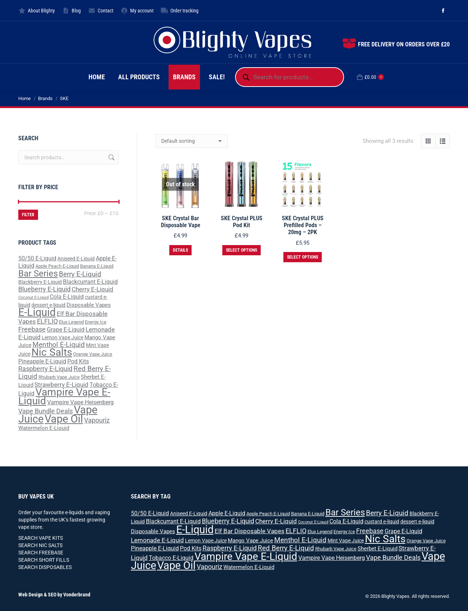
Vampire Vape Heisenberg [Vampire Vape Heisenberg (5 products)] (80, 402)
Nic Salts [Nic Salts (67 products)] (51, 352)
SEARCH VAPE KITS (40, 538)
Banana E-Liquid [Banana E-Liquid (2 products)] (96, 266)
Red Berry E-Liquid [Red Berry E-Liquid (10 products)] (286, 548)
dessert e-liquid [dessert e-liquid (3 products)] (48, 305)
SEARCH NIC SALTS (40, 545)
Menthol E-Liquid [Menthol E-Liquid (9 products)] (59, 345)
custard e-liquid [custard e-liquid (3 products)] (382, 521)
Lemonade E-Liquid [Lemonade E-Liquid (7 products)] (157, 540)
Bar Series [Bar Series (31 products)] (38, 273)
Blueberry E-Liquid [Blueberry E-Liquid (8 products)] (44, 289)
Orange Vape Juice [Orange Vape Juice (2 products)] (92, 354)
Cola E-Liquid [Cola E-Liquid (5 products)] (67, 296)
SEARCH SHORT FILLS (43, 560)
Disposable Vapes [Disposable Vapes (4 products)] (89, 305)
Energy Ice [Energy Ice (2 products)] (95, 322)
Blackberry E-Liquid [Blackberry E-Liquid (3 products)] (40, 282)
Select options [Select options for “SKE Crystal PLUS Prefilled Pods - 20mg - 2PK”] (302, 257)
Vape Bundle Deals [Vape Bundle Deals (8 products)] (45, 411)
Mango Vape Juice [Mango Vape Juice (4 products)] (250, 540)
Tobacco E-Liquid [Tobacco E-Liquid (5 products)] (171, 557)
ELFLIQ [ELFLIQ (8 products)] (47, 321)
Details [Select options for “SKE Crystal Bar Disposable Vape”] (180, 250)
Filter (28, 214)
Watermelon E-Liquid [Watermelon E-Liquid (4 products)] (43, 428)
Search (110, 157)
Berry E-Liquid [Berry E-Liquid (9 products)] (80, 274)
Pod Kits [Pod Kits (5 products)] (78, 361)
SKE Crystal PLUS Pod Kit (242, 222)
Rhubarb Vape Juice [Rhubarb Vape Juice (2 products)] (59, 377)
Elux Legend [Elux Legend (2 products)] (71, 322)
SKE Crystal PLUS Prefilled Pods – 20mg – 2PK (303, 225)
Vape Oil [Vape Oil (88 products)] (64, 419)
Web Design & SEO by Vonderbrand (54, 594)
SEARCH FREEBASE (40, 552)
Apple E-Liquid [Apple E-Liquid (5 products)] (226, 513)
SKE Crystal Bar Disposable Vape (180, 222)
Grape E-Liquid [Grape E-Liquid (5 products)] (65, 329)
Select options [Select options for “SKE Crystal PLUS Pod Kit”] (241, 250)
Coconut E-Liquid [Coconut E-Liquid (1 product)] (33, 297)
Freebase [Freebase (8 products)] (32, 329)
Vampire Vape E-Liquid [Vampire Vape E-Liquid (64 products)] (64, 396)
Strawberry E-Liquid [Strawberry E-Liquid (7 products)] (61, 384)
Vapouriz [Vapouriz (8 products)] (97, 420)
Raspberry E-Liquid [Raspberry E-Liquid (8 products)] (45, 369)
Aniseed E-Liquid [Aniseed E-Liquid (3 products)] (76, 258)
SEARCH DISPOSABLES (45, 567)
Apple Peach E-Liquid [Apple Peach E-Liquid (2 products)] (57, 266)
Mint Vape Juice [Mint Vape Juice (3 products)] (346, 540)
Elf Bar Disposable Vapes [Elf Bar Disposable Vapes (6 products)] (249, 531)
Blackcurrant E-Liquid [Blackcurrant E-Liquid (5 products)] (90, 281)
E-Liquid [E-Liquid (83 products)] (37, 312)
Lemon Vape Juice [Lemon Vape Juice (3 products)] (62, 337)
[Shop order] (191, 141)
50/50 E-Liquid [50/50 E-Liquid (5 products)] (37, 258)
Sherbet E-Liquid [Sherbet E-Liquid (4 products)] (377, 548)
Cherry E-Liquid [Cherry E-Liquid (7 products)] (92, 289)
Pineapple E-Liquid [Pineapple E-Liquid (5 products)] (42, 361)
